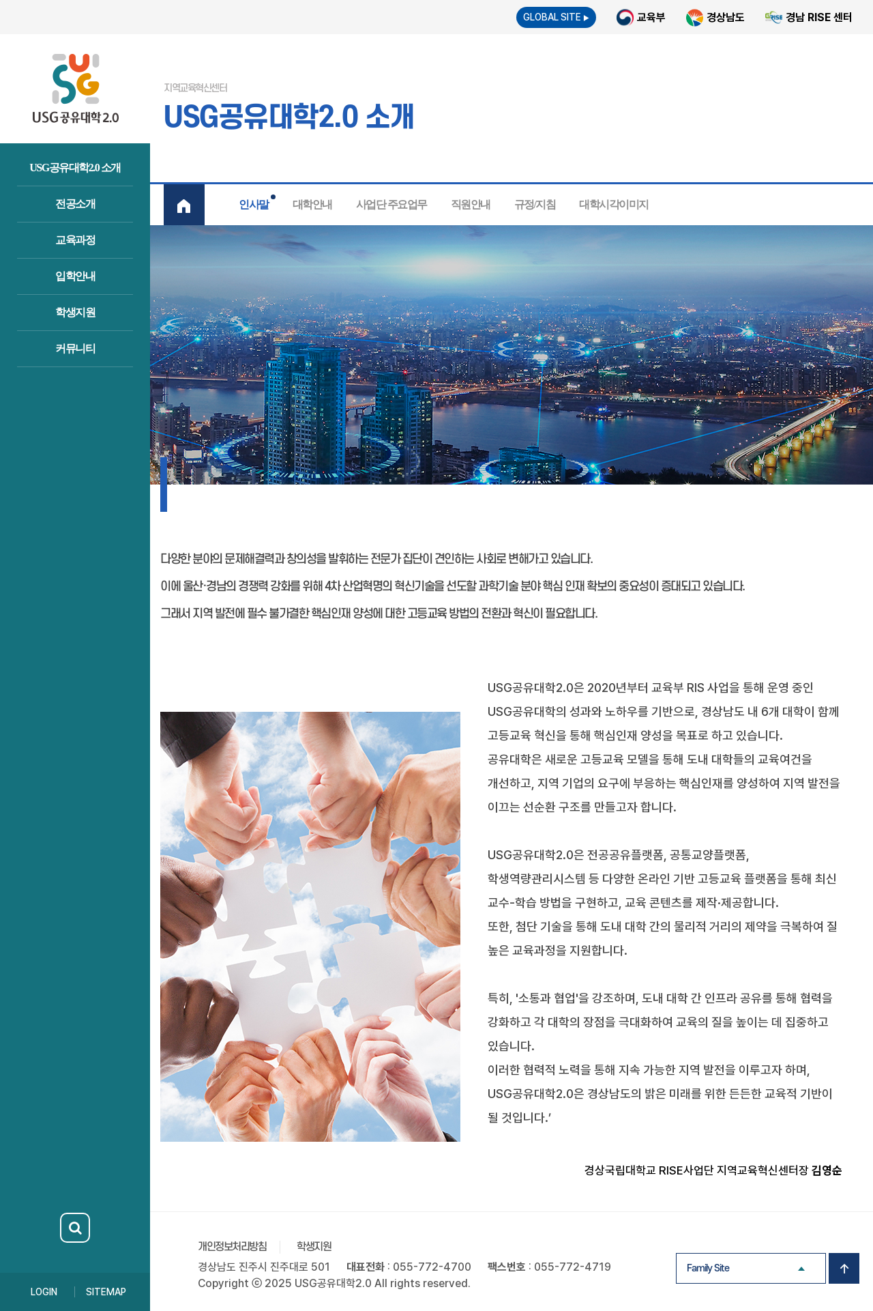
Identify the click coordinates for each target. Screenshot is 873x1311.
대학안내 (312, 204)
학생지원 (75, 312)
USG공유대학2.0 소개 (74, 167)
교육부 (651, 17)
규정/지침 (535, 204)
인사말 (254, 204)
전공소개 (75, 204)
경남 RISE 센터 (819, 17)
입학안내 (75, 276)
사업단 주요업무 (391, 204)
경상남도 (726, 17)
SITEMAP (106, 1291)
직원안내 (470, 204)
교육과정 (75, 240)
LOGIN (44, 1291)
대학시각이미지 (614, 204)
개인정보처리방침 (232, 1247)
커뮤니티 (75, 348)
